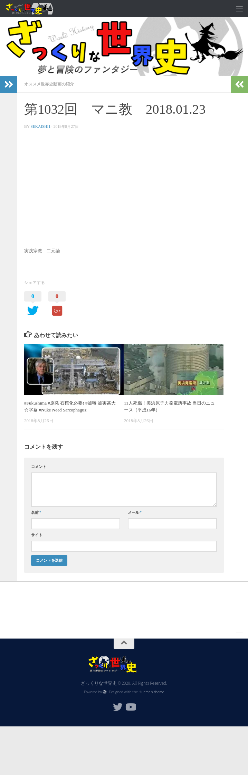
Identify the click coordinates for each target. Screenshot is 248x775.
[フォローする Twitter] (118, 707)
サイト (36, 534)
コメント (38, 466)
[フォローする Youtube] (130, 707)
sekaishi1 (40, 126)
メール (135, 512)
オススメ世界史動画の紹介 (49, 83)
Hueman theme (151, 692)
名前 (36, 512)
